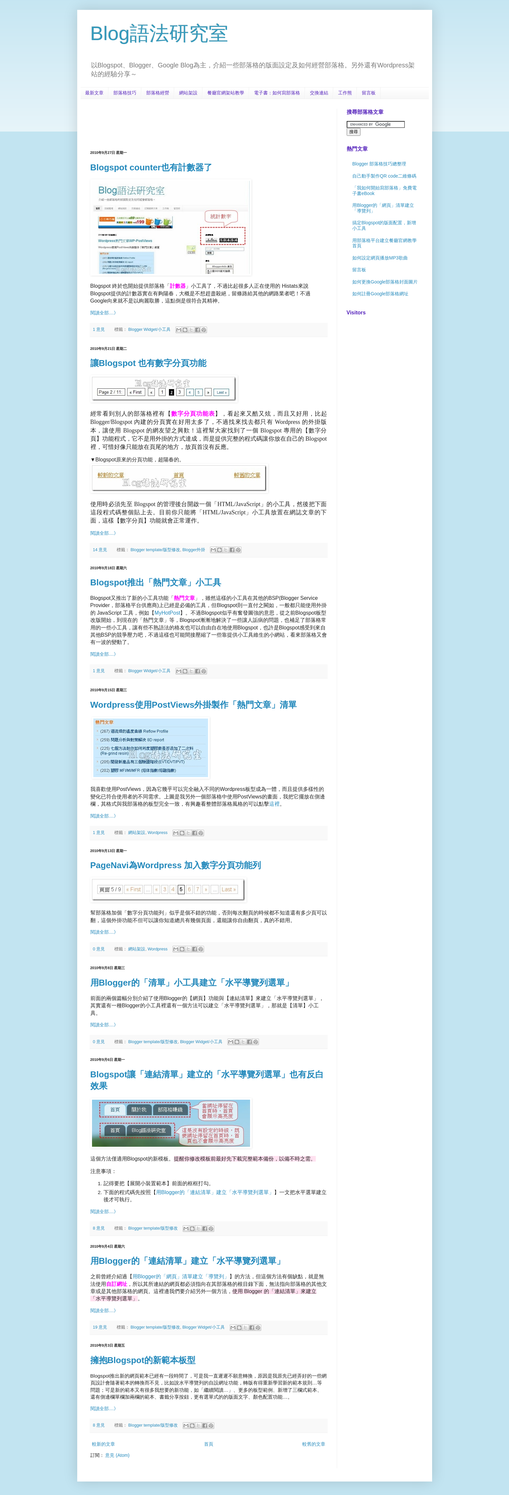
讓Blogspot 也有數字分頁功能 (148, 363)
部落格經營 (157, 92)
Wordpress (158, 832)
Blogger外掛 (193, 550)
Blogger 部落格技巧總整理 (379, 163)
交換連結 (319, 92)
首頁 (208, 1444)
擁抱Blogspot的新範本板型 (143, 1360)
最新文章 (94, 92)
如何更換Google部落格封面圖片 (385, 281)
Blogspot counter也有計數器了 (151, 167)
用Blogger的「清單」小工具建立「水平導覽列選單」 (191, 983)
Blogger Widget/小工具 (149, 329)
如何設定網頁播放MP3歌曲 (380, 257)
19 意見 (100, 1327)
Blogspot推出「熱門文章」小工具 (155, 582)
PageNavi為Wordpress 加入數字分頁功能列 (175, 865)
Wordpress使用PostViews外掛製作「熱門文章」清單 (193, 705)
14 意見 (100, 550)
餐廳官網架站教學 (225, 92)
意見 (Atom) (117, 1455)
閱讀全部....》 (104, 312)
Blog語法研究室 (159, 33)
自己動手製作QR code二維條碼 (384, 176)
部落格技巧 (124, 92)
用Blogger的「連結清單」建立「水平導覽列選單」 (187, 1261)
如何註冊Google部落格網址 (380, 293)
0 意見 (99, 949)
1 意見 (99, 329)
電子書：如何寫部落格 (277, 92)
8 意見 (99, 1228)
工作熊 (345, 92)
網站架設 (188, 92)
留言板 (369, 92)
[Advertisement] (210, 123)
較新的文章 (103, 1444)
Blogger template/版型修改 (155, 550)
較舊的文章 (313, 1444)
